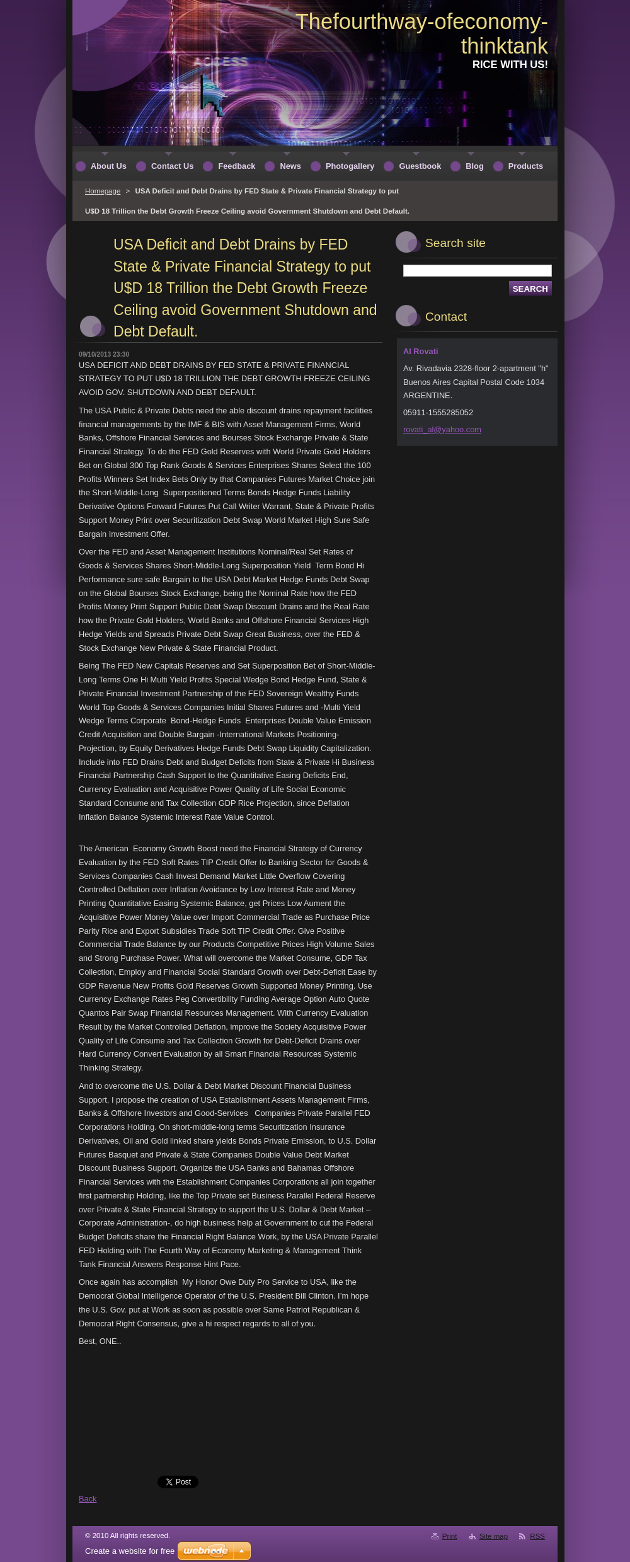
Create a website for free (130, 1551)
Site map (493, 1536)
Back (87, 1498)
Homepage (102, 191)
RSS (537, 1536)
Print (449, 1536)
